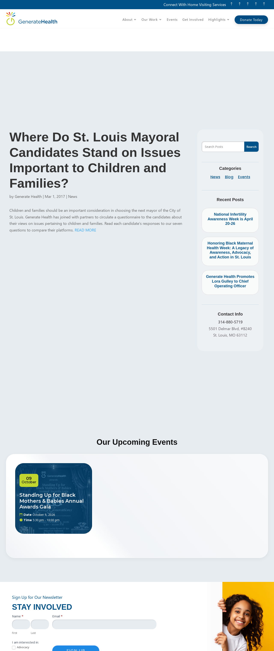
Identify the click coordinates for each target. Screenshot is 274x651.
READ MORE (85, 206)
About (127, 20)
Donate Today (251, 19)
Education (21, 630)
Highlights (217, 20)
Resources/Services (27, 636)
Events (172, 20)
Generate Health (28, 173)
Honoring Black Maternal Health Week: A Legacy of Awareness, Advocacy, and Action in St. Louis (230, 227)
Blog (229, 154)
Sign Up (76, 627)
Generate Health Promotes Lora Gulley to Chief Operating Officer (230, 258)
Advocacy (20, 624)
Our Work (149, 20)
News (72, 173)
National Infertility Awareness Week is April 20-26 (230, 195)
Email (57, 592)
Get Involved (193, 20)
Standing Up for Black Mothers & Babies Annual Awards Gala (51, 477)
